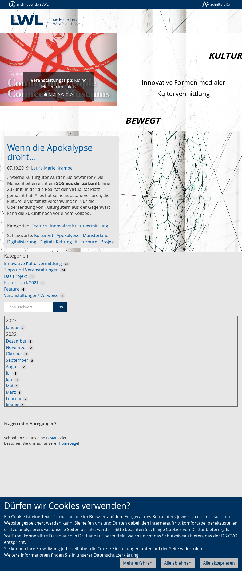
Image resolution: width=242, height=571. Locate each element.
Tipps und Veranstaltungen (31, 270)
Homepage (68, 443)
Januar (12, 327)
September (17, 360)
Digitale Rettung (55, 242)
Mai (9, 386)
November (16, 347)
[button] (9, 69)
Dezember (16, 341)
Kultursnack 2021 (21, 283)
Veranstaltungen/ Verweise (31, 295)
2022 (11, 334)
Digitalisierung (21, 242)
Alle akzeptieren (219, 563)
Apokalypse (68, 235)
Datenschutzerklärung (116, 555)
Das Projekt (15, 276)
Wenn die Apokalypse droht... (50, 152)
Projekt (108, 242)
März (11, 392)
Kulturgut (43, 235)
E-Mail (51, 437)
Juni (9, 379)
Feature (39, 226)
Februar (14, 398)
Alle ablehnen (177, 563)
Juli (9, 373)
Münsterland (96, 235)
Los (59, 307)
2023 (11, 320)
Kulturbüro (86, 242)
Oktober (14, 354)
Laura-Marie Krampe (52, 168)
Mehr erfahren (137, 563)
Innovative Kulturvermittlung (79, 226)
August (13, 366)
